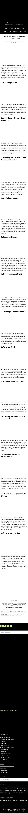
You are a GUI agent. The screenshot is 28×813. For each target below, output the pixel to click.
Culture (11, 610)
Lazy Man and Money (5, 755)
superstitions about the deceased (11, 615)
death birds (23, 219)
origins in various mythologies (12, 521)
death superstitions (15, 611)
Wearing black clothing (17, 371)
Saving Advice (3, 768)
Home (4, 809)
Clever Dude (3, 743)
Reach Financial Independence (7, 766)
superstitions (14, 612)
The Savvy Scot (3, 770)
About (8, 809)
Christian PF (3, 741)
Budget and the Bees (5, 737)
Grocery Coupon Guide (5, 753)
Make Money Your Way (5, 757)
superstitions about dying (16, 614)
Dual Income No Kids (5, 745)
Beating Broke (14, 22)
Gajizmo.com (3, 751)
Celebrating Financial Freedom (7, 739)
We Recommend (16, 809)
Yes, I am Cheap (4, 772)
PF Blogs (2, 764)
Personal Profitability (4, 762)
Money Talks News (4, 759)
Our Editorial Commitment (14, 810)
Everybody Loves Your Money (7, 747)
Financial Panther (4, 749)
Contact (23, 809)
